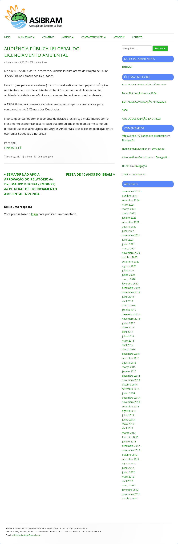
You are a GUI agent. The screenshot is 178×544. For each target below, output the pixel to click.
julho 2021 (128, 239)
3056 (125, 110)
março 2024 (129, 209)
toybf (125, 174)
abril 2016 (127, 345)
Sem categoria (45, 156)
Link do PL (13, 148)
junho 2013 (128, 419)
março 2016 (129, 349)
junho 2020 (128, 274)
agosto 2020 (129, 266)
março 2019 (129, 305)
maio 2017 (128, 327)
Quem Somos (25, 37)
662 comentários (38, 62)
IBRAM (127, 67)
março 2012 (129, 485)
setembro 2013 (130, 406)
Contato (137, 37)
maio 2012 (128, 476)
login (34, 214)
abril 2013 (127, 428)
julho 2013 (128, 415)
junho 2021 (128, 244)
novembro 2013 (131, 402)
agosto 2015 (129, 362)
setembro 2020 (130, 261)
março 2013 (129, 432)
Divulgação (128, 140)
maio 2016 (128, 340)
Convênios (48, 37)
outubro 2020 (129, 257)
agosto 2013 (129, 410)
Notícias (66, 37)
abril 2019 (127, 301)
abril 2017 (127, 331)
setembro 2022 (130, 222)
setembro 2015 (130, 358)
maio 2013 (128, 424)
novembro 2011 (131, 494)
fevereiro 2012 (130, 489)
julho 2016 (128, 336)
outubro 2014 (129, 384)
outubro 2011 (129, 498)
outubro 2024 (129, 196)
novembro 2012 (131, 450)
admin (7, 62)
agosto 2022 (129, 226)
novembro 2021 (131, 235)
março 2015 (129, 367)
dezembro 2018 (131, 314)
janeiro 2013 (129, 441)
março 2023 (129, 213)
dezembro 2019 (131, 288)
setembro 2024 (130, 200)
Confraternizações (92, 37)
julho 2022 (128, 231)
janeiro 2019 (129, 309)
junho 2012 (128, 472)
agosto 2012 (129, 463)
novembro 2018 (131, 318)
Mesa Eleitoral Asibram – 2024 (139, 93)
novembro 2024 (131, 191)
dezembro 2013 (131, 397)
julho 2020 (128, 270)
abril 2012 (127, 481)
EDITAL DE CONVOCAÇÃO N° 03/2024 (144, 84)
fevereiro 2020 (130, 283)
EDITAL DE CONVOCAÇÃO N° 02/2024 (144, 101)
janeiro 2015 (129, 371)
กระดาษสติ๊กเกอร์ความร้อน (136, 157)
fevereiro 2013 (130, 437)
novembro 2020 (131, 252)
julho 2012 (128, 467)
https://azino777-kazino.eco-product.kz (144, 135)
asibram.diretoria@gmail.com (26, 535)
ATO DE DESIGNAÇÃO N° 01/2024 (141, 118)
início (7, 37)
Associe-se (119, 37)
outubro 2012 (129, 454)
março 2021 (129, 248)
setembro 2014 (130, 389)
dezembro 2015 (131, 353)
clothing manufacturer (134, 148)
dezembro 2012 (131, 445)
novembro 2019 (131, 292)
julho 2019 (128, 296)
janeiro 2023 (129, 217)
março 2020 (129, 279)
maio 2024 (128, 204)
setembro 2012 (130, 459)
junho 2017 (128, 323)
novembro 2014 (131, 380)
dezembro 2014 (131, 375)
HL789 (125, 166)
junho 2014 (128, 393)
